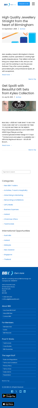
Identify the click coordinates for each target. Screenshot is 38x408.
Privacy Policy (7, 366)
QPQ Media (8, 205)
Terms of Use (7, 369)
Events (5, 330)
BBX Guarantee (8, 349)
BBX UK (10, 3)
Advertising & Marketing (13, 195)
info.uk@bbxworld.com (11, 299)
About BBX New (7, 313)
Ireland (7, 214)
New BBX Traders (11, 185)
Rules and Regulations (10, 359)
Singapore (8, 254)
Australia (7, 235)
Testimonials (9, 224)
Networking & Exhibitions (14, 200)
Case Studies (7, 346)
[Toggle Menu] (33, 4)
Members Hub (7, 327)
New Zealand (9, 250)
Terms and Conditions (10, 363)
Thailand (7, 259)
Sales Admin (7, 372)
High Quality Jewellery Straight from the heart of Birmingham (18, 21)
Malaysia (7, 245)
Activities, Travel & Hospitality (15, 190)
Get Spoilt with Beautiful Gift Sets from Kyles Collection (18, 89)
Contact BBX (7, 316)
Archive (22, 29)
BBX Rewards (7, 333)
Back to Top (32, 79)
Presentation (7, 375)
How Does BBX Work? (9, 310)
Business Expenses (11, 209)
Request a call (23, 4)
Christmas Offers (11, 219)
